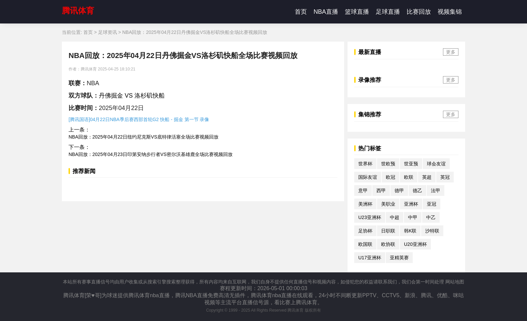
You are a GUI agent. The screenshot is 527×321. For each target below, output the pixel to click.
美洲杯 (365, 204)
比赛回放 (419, 11)
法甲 (435, 190)
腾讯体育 (78, 10)
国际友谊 (367, 177)
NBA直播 (326, 11)
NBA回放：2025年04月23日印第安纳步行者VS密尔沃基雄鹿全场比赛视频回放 (151, 154)
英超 (427, 177)
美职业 (388, 204)
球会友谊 (436, 163)
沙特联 (432, 230)
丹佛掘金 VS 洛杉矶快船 (132, 95)
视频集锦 (450, 11)
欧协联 (388, 244)
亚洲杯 (411, 204)
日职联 (388, 230)
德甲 (399, 190)
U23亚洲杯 (369, 217)
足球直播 (388, 11)
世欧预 (388, 163)
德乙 (417, 190)
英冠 (445, 177)
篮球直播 (357, 11)
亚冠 (431, 204)
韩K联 (410, 230)
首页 (301, 11)
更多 (450, 52)
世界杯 (365, 163)
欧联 (408, 177)
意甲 (363, 190)
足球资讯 (107, 32)
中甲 (412, 217)
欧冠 (390, 177)
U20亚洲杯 (415, 244)
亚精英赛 (399, 257)
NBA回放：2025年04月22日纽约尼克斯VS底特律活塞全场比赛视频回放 (143, 137)
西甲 (381, 190)
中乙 (431, 217)
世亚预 (411, 163)
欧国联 (365, 244)
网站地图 (454, 281)
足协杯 (365, 230)
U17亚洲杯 (369, 257)
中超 (394, 217)
